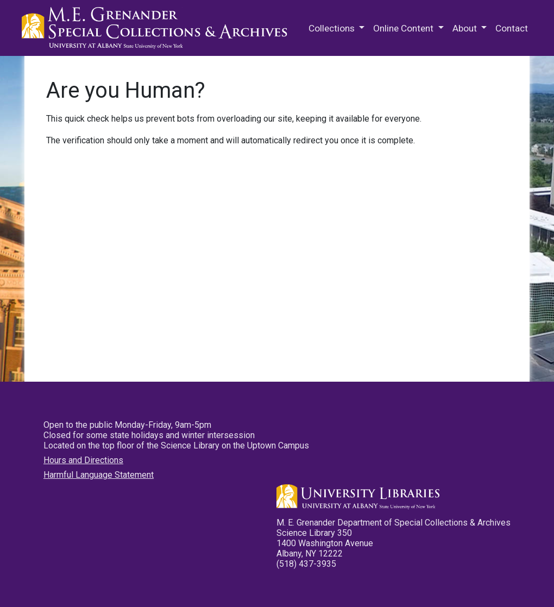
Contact (511, 28)
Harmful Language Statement (98, 475)
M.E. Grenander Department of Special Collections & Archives (157, 28)
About (465, 28)
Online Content (404, 28)
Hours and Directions (83, 460)
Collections (333, 28)
